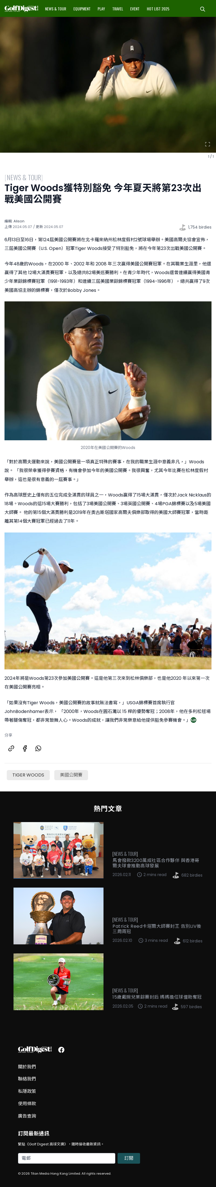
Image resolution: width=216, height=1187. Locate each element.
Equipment (82, 9)
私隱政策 (27, 1091)
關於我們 (27, 1067)
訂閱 (128, 1158)
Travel (117, 9)
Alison (19, 221)
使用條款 (27, 1103)
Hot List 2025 (158, 9)
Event (135, 9)
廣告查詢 (27, 1116)
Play (101, 9)
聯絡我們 (27, 1079)
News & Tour (55, 9)
